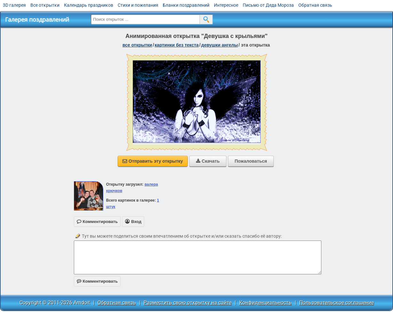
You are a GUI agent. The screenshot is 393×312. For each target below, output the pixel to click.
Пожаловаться (251, 161)
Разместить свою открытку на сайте (188, 303)
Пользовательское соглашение (336, 303)
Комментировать (97, 281)
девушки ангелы (219, 45)
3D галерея (14, 5)
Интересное (226, 5)
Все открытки (44, 5)
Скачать (208, 161)
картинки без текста (177, 45)
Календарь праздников (88, 5)
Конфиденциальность (265, 303)
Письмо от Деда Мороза (268, 5)
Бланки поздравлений (186, 5)
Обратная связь (315, 5)
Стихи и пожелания (138, 5)
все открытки (137, 45)
